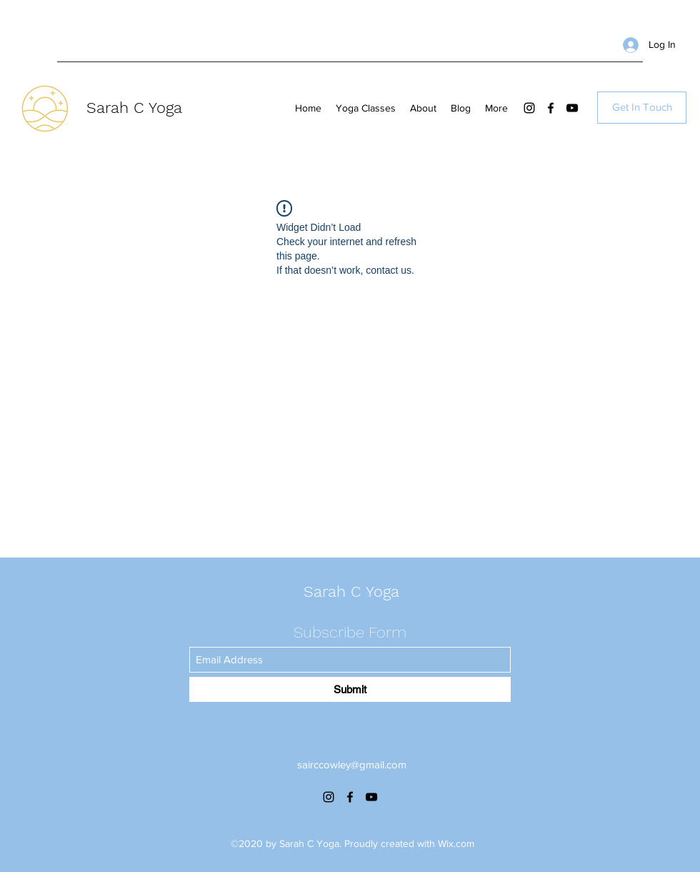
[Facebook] (551, 108)
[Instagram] (529, 108)
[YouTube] (572, 108)
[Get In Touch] (641, 107)
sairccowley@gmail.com (351, 764)
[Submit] (350, 689)
